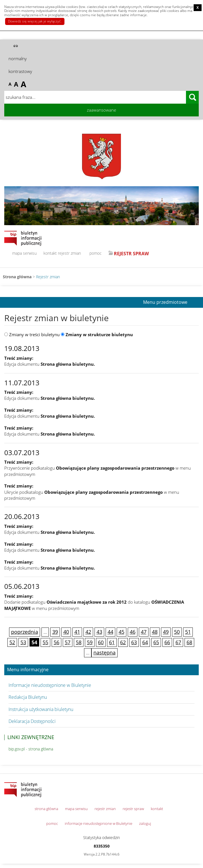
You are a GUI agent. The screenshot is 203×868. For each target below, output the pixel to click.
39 (55, 631)
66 (167, 642)
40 (66, 631)
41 (77, 631)
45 (121, 631)
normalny (18, 58)
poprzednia (24, 631)
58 (78, 642)
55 (45, 642)
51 (188, 631)
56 (56, 642)
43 (99, 631)
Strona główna (17, 276)
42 (88, 631)
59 (90, 642)
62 (123, 642)
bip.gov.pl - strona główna (31, 749)
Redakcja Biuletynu (28, 697)
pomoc (95, 253)
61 (112, 642)
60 (101, 642)
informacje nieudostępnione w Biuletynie (98, 823)
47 (144, 631)
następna (104, 652)
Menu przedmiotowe (165, 302)
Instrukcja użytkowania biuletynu (41, 709)
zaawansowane (101, 110)
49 (166, 631)
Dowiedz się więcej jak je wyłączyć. (35, 21)
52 (12, 642)
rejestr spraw (133, 808)
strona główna (46, 808)
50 (177, 631)
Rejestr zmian (48, 276)
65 (156, 642)
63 (134, 642)
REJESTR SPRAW (131, 253)
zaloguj (145, 823)
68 (189, 642)
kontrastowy (20, 71)
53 (23, 642)
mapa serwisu (24, 253)
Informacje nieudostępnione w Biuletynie (50, 685)
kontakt (50, 253)
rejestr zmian (69, 253)
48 (155, 631)
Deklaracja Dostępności (32, 721)
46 (132, 631)
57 (67, 642)
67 (178, 642)
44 (110, 631)
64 (145, 642)
